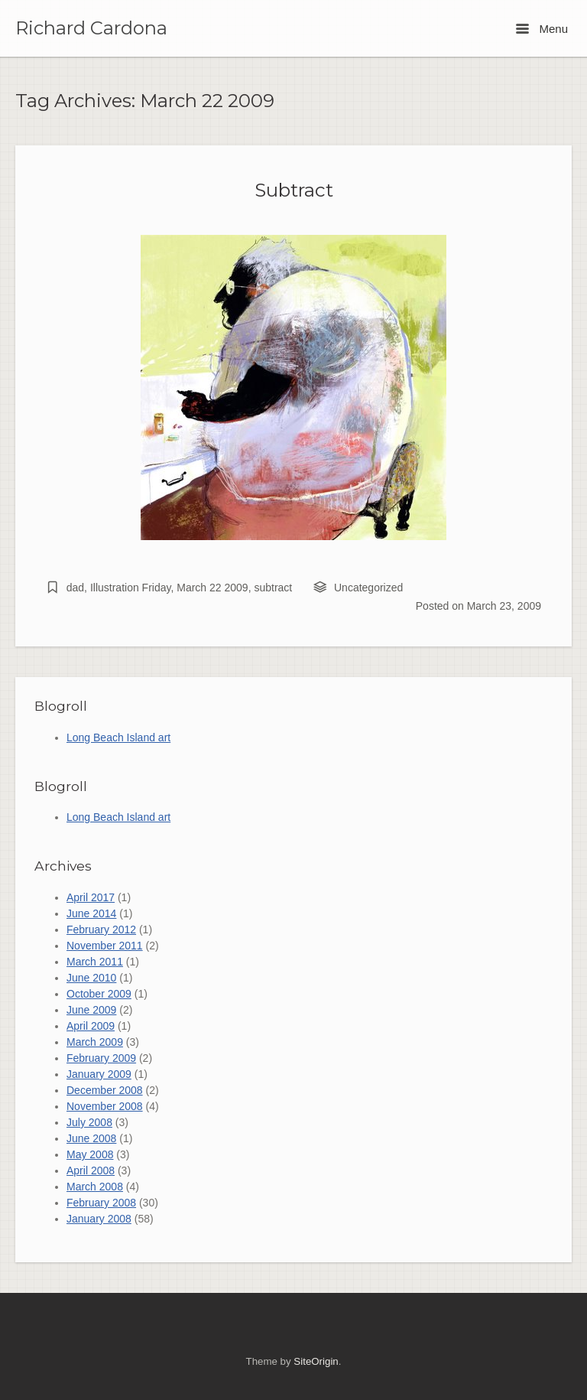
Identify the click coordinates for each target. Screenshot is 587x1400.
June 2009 (91, 1010)
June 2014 (91, 913)
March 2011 (94, 962)
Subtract (294, 189)
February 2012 (101, 929)
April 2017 (90, 897)
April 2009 (90, 1026)
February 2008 (101, 1203)
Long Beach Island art (118, 737)
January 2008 (98, 1219)
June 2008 (91, 1138)
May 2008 (89, 1154)
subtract (273, 587)
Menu (542, 28)
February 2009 (101, 1058)
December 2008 (104, 1090)
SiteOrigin (316, 1361)
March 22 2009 (212, 587)
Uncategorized (368, 587)
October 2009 (98, 994)
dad (75, 587)
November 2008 (104, 1106)
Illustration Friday (130, 587)
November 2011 (104, 945)
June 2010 (91, 978)
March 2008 (94, 1186)
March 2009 (94, 1042)
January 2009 (98, 1074)
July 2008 (89, 1122)
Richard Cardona (91, 28)
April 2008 (90, 1170)
